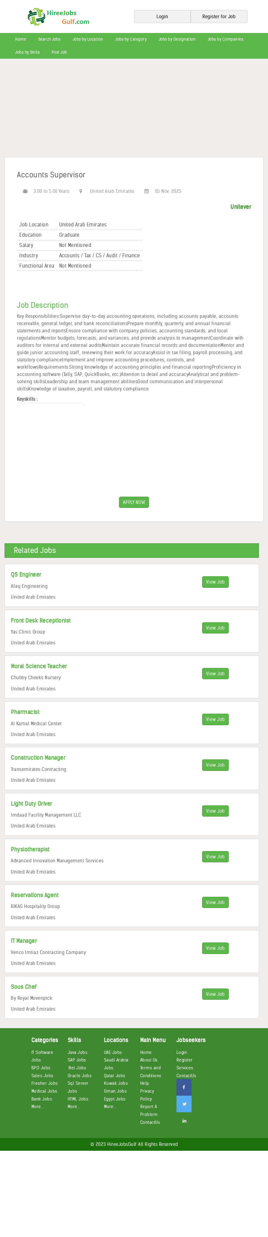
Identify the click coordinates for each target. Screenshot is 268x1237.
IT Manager (24, 940)
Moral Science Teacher (39, 666)
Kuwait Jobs (116, 1083)
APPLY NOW (134, 502)
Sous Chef (24, 986)
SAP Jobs (77, 1060)
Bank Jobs (41, 1099)
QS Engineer (26, 574)
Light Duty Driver (31, 803)
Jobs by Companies (226, 39)
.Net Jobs (77, 1068)
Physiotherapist (30, 849)
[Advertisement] (134, 110)
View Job (215, 582)
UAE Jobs (113, 1052)
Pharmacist (25, 712)
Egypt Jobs (115, 1099)
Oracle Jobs (80, 1075)
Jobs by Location (88, 39)
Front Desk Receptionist (41, 620)
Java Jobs (78, 1052)
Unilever (241, 206)
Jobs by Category (131, 39)
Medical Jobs (44, 1091)
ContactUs (150, 1122)
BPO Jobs (40, 1068)
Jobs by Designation (177, 39)
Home (20, 39)
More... (37, 1106)
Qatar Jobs (114, 1075)
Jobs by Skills (27, 52)
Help (144, 1083)
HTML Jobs (78, 1099)
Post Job (59, 52)
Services (184, 1068)
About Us (149, 1060)
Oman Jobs (115, 1091)
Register (184, 1060)
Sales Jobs (42, 1075)
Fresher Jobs (44, 1083)
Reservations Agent (34, 895)
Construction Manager (38, 757)
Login (181, 1052)
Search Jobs (49, 39)
